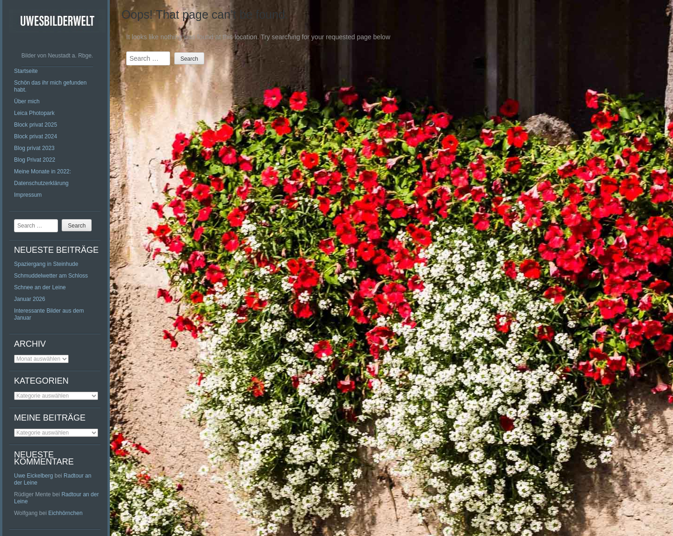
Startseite (26, 71)
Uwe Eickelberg (33, 475)
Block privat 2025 (35, 124)
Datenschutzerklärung (41, 183)
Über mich (27, 101)
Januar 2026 (29, 299)
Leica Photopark (34, 113)
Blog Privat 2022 (34, 160)
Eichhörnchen (65, 513)
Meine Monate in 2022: (42, 171)
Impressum (28, 195)
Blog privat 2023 (34, 148)
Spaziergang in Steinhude (46, 264)
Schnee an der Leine (40, 287)
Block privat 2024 (35, 136)
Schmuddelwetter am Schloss (51, 275)
